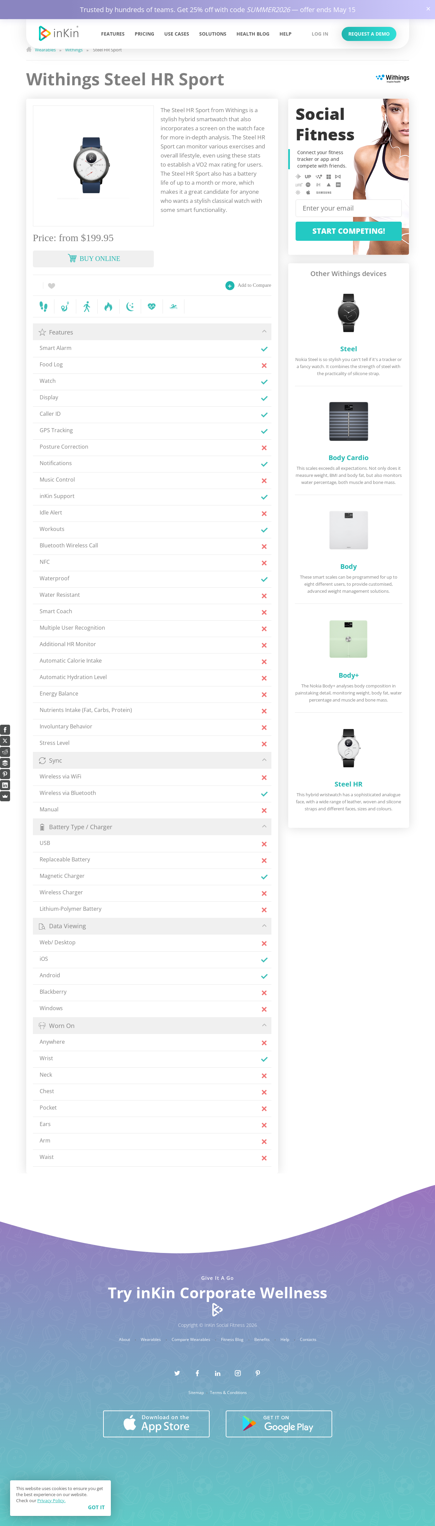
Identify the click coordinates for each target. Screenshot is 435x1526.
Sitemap (196, 1392)
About (125, 1339)
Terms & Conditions (228, 1392)
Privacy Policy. (51, 1500)
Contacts (308, 1339)
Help (285, 34)
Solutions (212, 34)
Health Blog (252, 34)
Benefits (262, 1339)
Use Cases (176, 34)
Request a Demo (369, 34)
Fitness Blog (233, 1339)
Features (113, 34)
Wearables (151, 1339)
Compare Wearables (191, 1339)
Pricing (144, 34)
